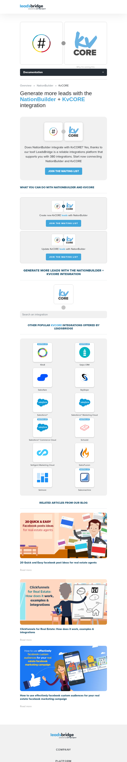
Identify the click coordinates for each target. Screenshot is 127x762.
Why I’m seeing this (86, 67)
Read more (26, 564)
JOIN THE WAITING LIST (63, 165)
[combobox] (63, 308)
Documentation (33, 72)
